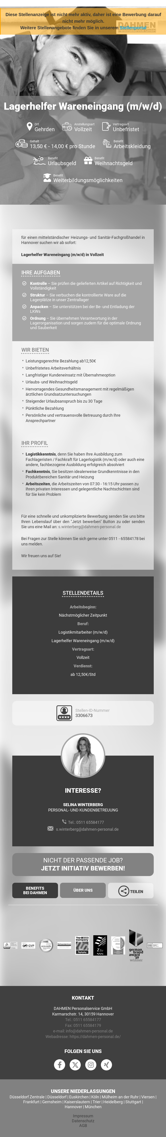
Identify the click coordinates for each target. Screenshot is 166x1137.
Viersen (148, 1097)
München (93, 1106)
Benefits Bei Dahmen (35, 890)
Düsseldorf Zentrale (27, 1097)
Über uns (83, 890)
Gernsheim (52, 1101)
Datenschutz (83, 1120)
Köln (95, 1097)
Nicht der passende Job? (83, 865)
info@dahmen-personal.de (89, 1031)
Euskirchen (79, 1097)
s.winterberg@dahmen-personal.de (89, 526)
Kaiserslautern (77, 1101)
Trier (97, 1101)
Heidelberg (113, 1101)
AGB (83, 1125)
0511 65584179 (87, 1025)
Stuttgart (133, 1101)
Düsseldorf (56, 1097)
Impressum (83, 1116)
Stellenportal (133, 27)
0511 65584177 (90, 822)
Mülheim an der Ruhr (120, 1097)
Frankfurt (31, 1101)
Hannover (73, 1106)
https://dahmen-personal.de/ (95, 1036)
